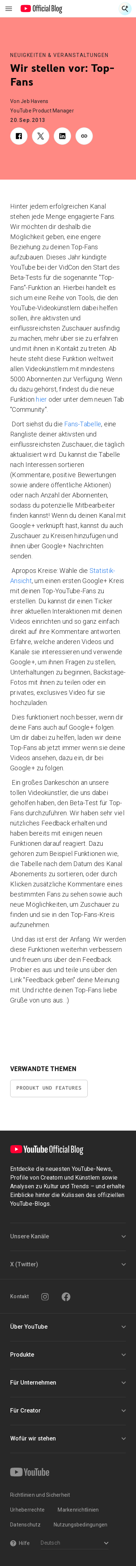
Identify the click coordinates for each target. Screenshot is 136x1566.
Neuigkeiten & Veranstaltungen (59, 55)
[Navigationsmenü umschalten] (8, 8)
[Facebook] (66, 1296)
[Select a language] (74, 1543)
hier (41, 399)
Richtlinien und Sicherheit (40, 1495)
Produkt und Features (49, 1088)
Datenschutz (25, 1525)
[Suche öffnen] (125, 8)
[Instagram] (45, 1296)
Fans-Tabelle (82, 424)
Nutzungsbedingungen (81, 1525)
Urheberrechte (27, 1510)
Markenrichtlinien (78, 1510)
